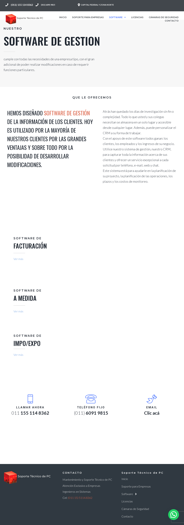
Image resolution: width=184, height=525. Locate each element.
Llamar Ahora (30, 407)
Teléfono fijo (91, 407)
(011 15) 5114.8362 (80, 497)
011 (30, 413)
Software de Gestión (67, 113)
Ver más (18, 259)
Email (151, 407)
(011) (91, 413)
